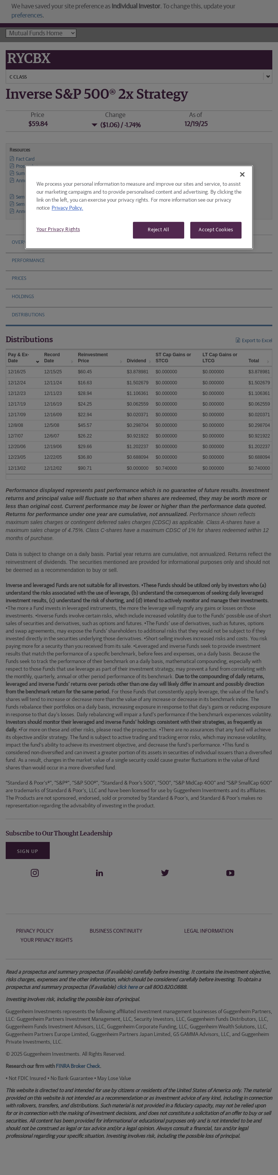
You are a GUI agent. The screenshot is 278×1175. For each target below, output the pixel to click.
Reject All (158, 229)
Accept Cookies (216, 229)
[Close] (242, 174)
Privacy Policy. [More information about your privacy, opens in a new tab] (67, 208)
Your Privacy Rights (58, 229)
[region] (139, 207)
